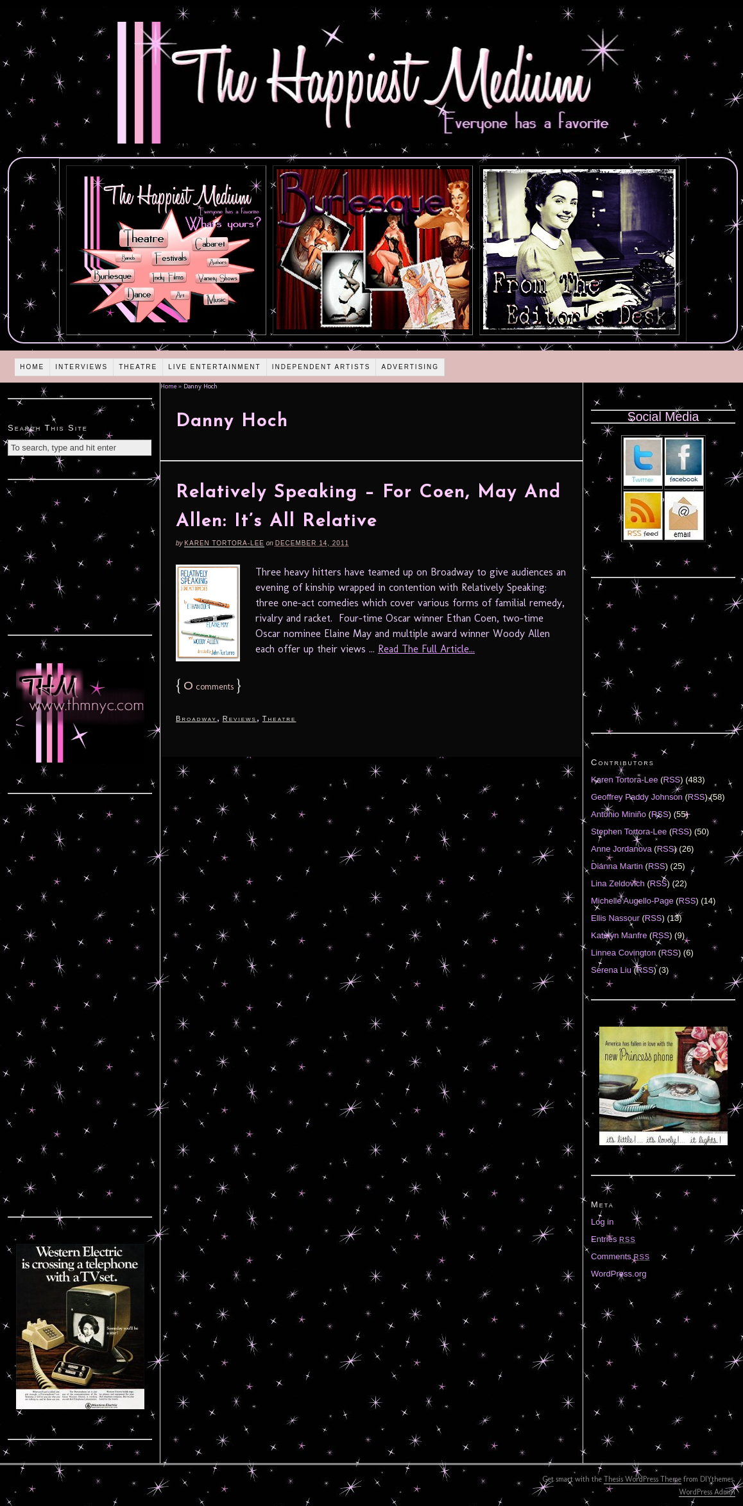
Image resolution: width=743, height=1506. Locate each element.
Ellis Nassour (615, 918)
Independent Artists (321, 366)
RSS (672, 779)
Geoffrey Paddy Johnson (637, 797)
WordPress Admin (707, 1491)
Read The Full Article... (426, 649)
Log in (602, 1222)
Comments (620, 1256)
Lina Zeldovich (618, 883)
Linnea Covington (623, 952)
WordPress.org (618, 1273)
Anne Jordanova (621, 849)
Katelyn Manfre (619, 935)
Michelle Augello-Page (632, 901)
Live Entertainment (214, 366)
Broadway (196, 718)
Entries (613, 1239)
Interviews (81, 366)
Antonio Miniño (618, 814)
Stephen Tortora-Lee (629, 831)
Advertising (410, 366)
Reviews (240, 718)
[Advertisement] (80, 556)
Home (32, 366)
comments (209, 686)
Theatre (138, 366)
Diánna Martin (617, 866)
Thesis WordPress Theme (642, 1479)
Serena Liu (611, 970)
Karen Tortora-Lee (224, 543)
